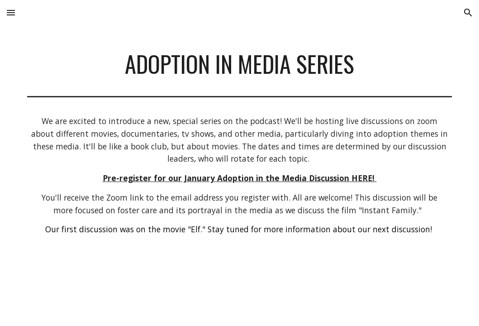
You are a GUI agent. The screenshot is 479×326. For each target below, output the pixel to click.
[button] (11, 12)
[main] (239, 64)
